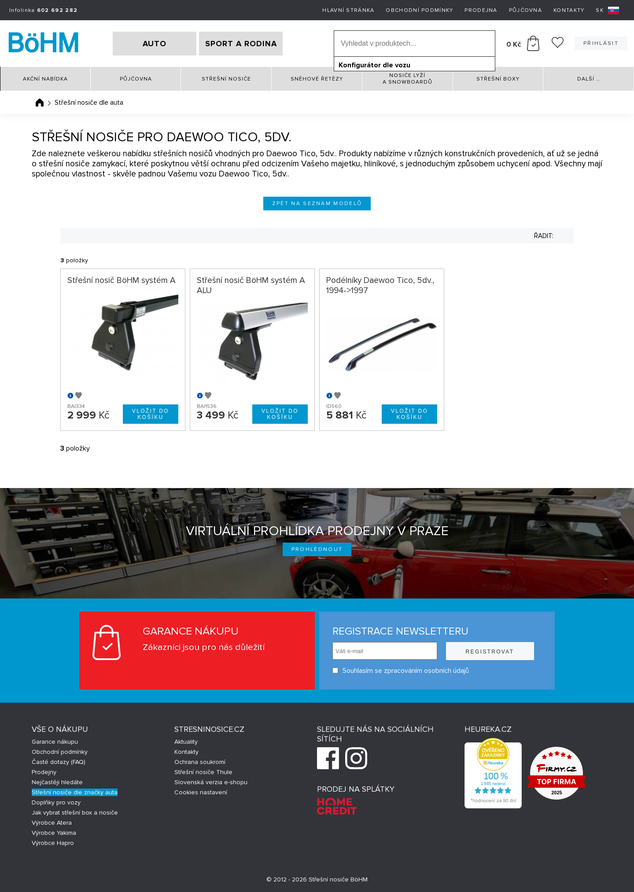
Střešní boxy (498, 79)
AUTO (154, 43)
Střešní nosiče (226, 79)
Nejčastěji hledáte (57, 782)
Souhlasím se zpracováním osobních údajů (400, 670)
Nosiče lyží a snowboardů (407, 78)
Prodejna (480, 10)
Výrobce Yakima (54, 833)
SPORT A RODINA (241, 43)
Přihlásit (601, 43)
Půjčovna (525, 10)
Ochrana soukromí (199, 762)
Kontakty (568, 10)
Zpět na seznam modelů (317, 203)
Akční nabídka (45, 79)
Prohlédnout (317, 549)
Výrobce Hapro (53, 843)
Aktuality (186, 741)
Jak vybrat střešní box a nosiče (75, 812)
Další (588, 79)
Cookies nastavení (200, 792)
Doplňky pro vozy (56, 802)
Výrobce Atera (52, 822)
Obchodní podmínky (419, 10)
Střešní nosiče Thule (203, 772)
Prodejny (44, 772)
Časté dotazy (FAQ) (58, 762)
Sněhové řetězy (317, 79)
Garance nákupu (55, 741)
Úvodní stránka (40, 102)
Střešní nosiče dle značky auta (75, 792)
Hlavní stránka (348, 10)
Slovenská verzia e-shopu (210, 782)
